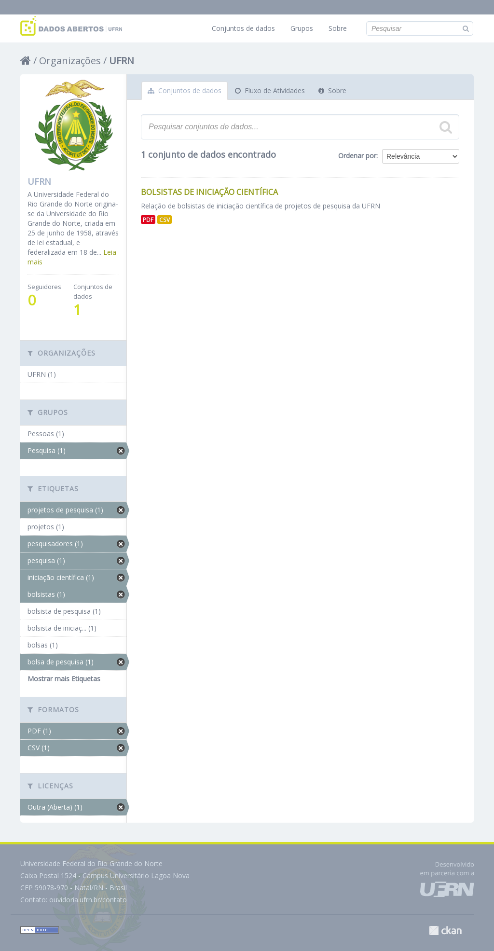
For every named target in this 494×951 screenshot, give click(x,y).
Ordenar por (357, 155)
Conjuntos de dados (243, 28)
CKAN (445, 930)
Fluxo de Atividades (270, 90)
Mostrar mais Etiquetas (63, 678)
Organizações (70, 60)
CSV (164, 219)
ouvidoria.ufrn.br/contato (88, 899)
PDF (148, 219)
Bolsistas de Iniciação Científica (209, 192)
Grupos (301, 28)
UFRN (121, 60)
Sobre (338, 28)
